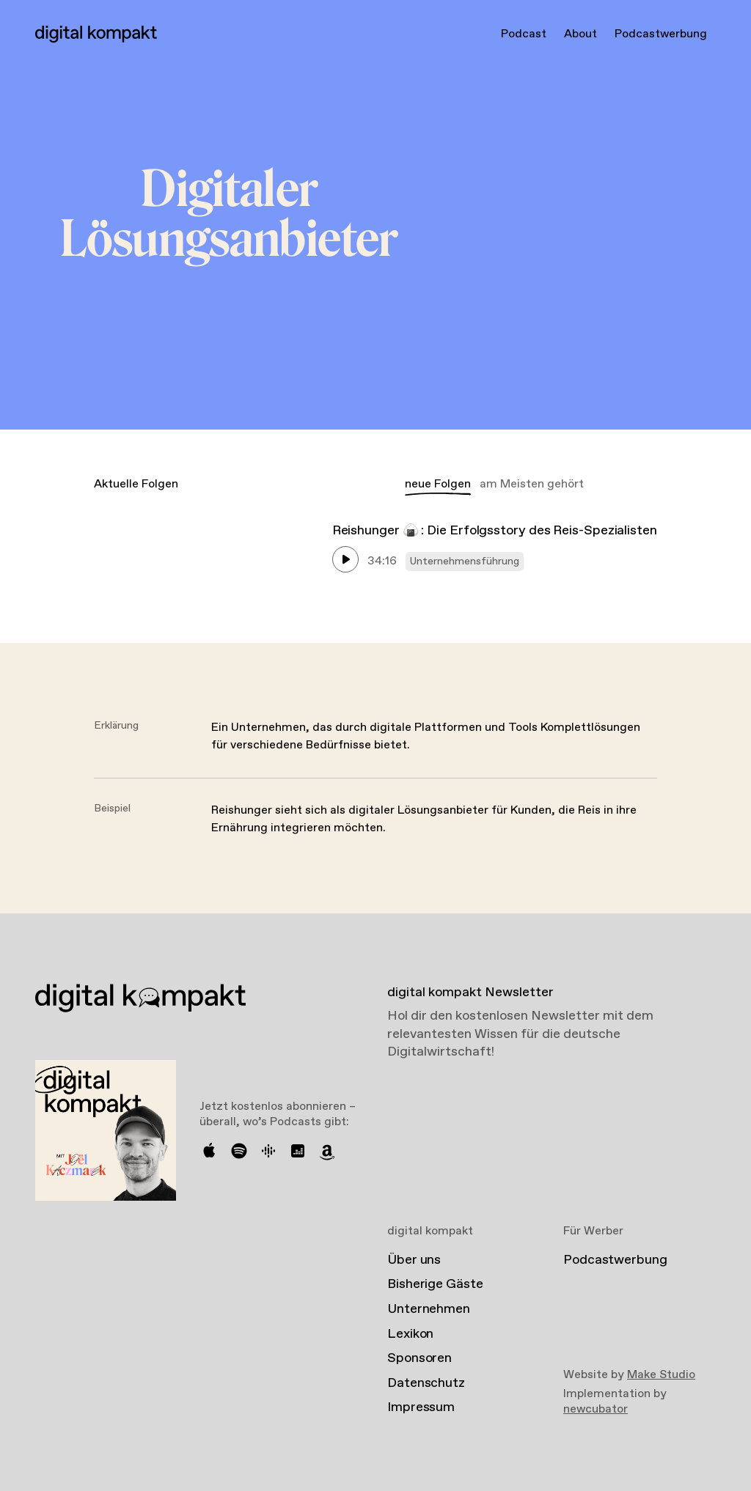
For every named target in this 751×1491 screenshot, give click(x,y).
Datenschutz (426, 1383)
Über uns (414, 1260)
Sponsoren (419, 1358)
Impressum (421, 1407)
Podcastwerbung (661, 34)
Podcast (523, 34)
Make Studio (661, 1375)
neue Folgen (438, 484)
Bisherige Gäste (435, 1284)
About (580, 34)
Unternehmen (428, 1309)
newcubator (595, 1409)
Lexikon (410, 1334)
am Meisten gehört (532, 484)
